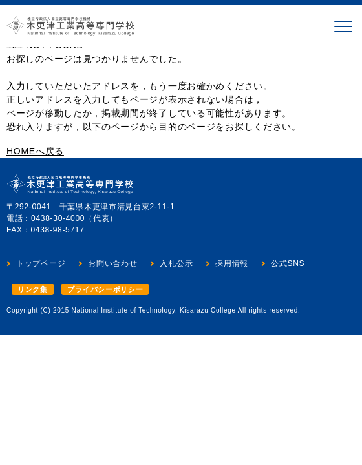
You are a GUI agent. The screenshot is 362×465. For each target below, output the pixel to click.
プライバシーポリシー (105, 289)
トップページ (40, 263)
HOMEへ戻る (35, 151)
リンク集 (32, 289)
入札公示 (176, 263)
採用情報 (231, 263)
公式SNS (287, 263)
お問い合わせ (112, 263)
